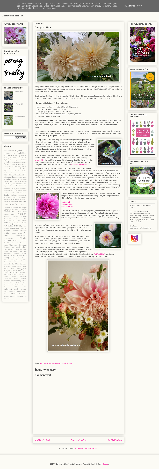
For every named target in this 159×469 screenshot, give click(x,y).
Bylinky (23, 160)
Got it (139, 6)
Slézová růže (19, 104)
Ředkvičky (7, 247)
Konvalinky (7, 197)
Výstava (24, 274)
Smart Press (22, 251)
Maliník (24, 207)
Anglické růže (20, 150)
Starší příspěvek (114, 440)
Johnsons (9, 190)
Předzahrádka (19, 92)
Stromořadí (16, 257)
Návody (23, 217)
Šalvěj (24, 260)
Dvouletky (23, 169)
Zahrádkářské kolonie (19, 285)
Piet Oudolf (23, 228)
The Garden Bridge (20, 262)
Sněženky (7, 255)
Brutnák (24, 158)
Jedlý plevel (11, 188)
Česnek (6, 165)
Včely (24, 268)
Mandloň (23, 209)
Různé (11, 245)
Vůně (19, 274)
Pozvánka (19, 233)
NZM (6, 223)
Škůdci (6, 262)
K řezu (69, 363)
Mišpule (6, 214)
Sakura (23, 247)
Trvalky (12, 264)
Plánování (15, 230)
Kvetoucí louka (12, 201)
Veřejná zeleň (17, 270)
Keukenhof (23, 192)
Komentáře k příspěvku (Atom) (86, 448)
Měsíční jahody (10, 211)
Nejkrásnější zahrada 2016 (12, 220)
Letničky (14, 204)
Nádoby (21, 213)
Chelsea (19, 179)
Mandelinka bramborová (11, 209)
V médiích (7, 266)
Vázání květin (15, 268)
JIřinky (63, 363)
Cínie (16, 162)
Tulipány (23, 264)
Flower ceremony (16, 173)
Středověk (7, 260)
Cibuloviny (9, 162)
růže (15, 245)
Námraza (6, 216)
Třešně (17, 264)
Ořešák (19, 223)
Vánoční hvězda (16, 266)
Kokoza (14, 195)
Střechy (13, 260)
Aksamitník (10, 150)
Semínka (16, 249)
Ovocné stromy (13, 225)
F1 (19, 171)
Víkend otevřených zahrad (15, 271)
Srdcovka (19, 255)
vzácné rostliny (10, 276)
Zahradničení (12, 291)
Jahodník (23, 184)
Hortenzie (19, 177)
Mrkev (13, 214)
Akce (5, 150)
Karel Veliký (22, 190)
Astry (14, 153)
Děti (10, 167)
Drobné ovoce (13, 169)
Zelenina (19, 296)
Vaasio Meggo (67, 204)
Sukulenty (19, 260)
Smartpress (7, 253)
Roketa (18, 243)
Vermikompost (8, 270)
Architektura (7, 153)
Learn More (130, 6)
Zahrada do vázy (15, 281)
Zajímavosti (22, 294)
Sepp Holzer (22, 249)
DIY (23, 167)
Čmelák (13, 164)
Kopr (14, 197)
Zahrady (13, 293)
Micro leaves (22, 211)
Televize (11, 262)
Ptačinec (15, 241)
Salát (5, 249)
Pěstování (15, 228)
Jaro (11, 186)
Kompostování (22, 195)
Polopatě (13, 233)
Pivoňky (7, 230)
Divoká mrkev (20, 116)
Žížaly (8, 298)
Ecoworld (13, 171)
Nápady (15, 217)
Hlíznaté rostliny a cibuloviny (50, 363)
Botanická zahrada (15, 158)
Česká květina (22, 162)
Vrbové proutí (13, 274)
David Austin (21, 165)
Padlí (25, 226)
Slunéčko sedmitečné (10, 251)
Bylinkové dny (10, 160)
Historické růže (9, 175)
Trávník (6, 264)
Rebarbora (23, 241)
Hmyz (13, 177)
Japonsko (6, 186)
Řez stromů (16, 247)
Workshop (23, 276)
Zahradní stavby (11, 289)
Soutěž (13, 255)
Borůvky (6, 158)
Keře (17, 193)
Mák (20, 207)
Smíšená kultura (20, 253)
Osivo (24, 223)
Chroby (24, 179)
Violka (19, 272)
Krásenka (16, 199)
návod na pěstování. (79, 165)
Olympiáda (12, 223)
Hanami (24, 173)
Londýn (9, 207)
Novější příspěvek (42, 440)
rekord (13, 243)
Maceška (15, 207)
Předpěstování (21, 236)
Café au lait (65, 202)
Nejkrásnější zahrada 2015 (15, 218)
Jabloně (18, 184)
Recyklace (7, 243)
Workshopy (7, 278)
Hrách (24, 177)
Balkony (16, 155)
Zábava (16, 278)
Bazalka (23, 156)
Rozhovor (23, 243)
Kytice (19, 201)
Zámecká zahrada (9, 296)
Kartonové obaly (9, 192)
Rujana (6, 245)
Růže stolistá (22, 245)
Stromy (24, 257)
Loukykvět (39, 160)
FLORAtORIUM (99, 254)
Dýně (5, 171)
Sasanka (10, 249)
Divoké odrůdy (16, 167)
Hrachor (7, 179)
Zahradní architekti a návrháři (15, 287)
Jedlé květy (18, 186)
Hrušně (14, 179)
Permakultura (8, 228)
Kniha (6, 195)
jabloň (13, 184)
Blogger (105, 464)
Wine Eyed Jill (67, 207)
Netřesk (23, 221)
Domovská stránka (79, 440)
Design (6, 167)
